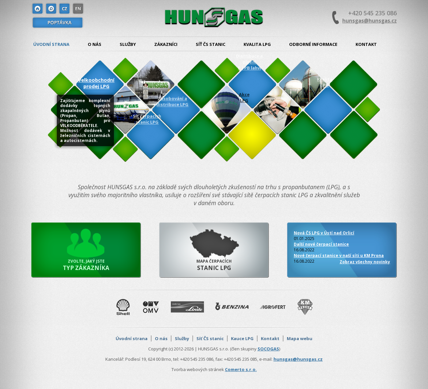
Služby (128, 44)
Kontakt (366, 44)
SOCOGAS (268, 349)
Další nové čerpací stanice (321, 244)
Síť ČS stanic (210, 44)
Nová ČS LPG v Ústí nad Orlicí (324, 233)
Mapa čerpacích (214, 265)
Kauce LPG (242, 338)
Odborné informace (313, 44)
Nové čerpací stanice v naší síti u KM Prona (339, 255)
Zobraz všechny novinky (365, 262)
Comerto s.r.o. (241, 369)
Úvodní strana (51, 44)
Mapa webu (299, 338)
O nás (94, 44)
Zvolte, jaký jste (86, 265)
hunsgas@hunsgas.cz (369, 20)
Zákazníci (165, 44)
